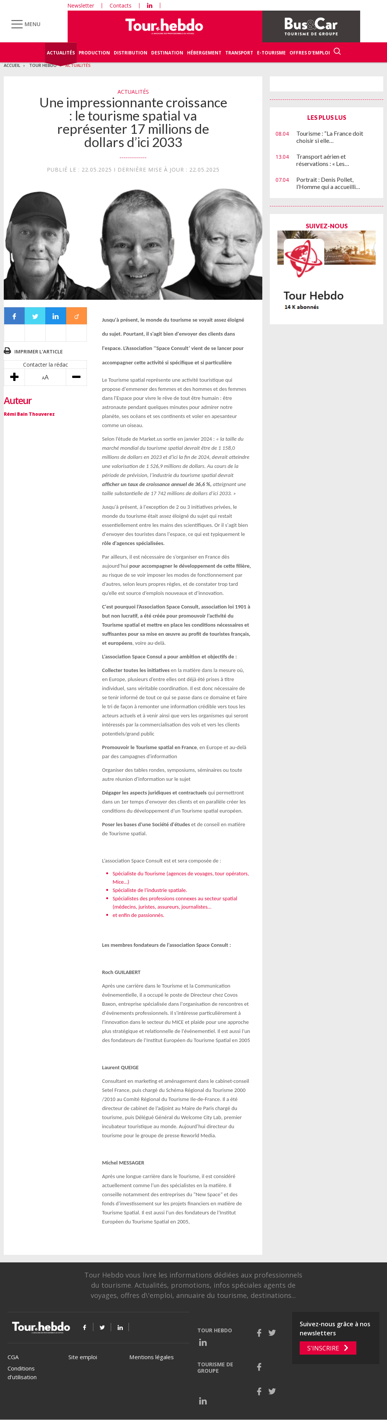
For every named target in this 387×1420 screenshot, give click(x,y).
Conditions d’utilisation (22, 1372)
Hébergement (204, 53)
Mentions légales (151, 1357)
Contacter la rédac (45, 364)
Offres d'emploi (309, 53)
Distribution (130, 53)
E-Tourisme (271, 53)
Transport (239, 53)
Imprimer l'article (38, 351)
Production (94, 53)
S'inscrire (323, 1348)
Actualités (61, 53)
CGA (13, 1357)
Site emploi (82, 1357)
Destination (167, 53)
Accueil (12, 65)
